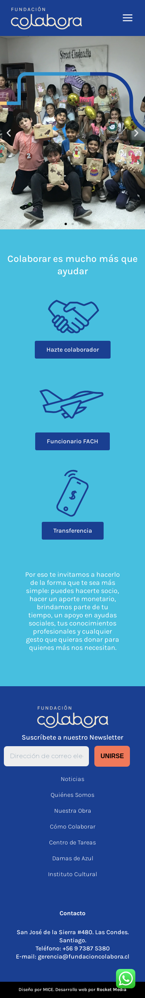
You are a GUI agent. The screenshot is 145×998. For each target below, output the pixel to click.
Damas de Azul (72, 858)
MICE (48, 989)
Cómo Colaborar (73, 826)
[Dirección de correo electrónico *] (46, 756)
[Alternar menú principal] (127, 18)
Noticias (72, 779)
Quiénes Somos (72, 794)
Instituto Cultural (72, 874)
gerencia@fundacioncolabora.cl (84, 956)
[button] (9, 132)
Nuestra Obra (72, 810)
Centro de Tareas (72, 842)
